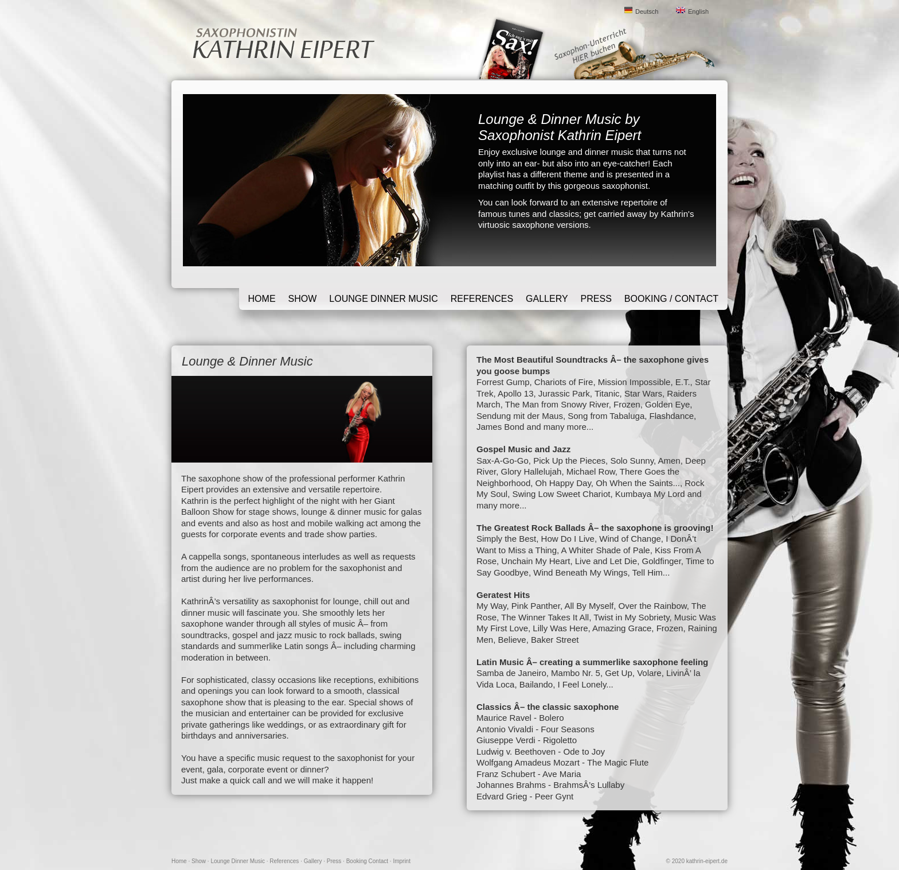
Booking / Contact (671, 299)
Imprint (402, 861)
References (482, 299)
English (698, 11)
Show (302, 299)
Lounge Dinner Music (383, 299)
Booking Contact (367, 861)
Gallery (547, 299)
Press (596, 299)
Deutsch (646, 11)
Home (262, 299)
